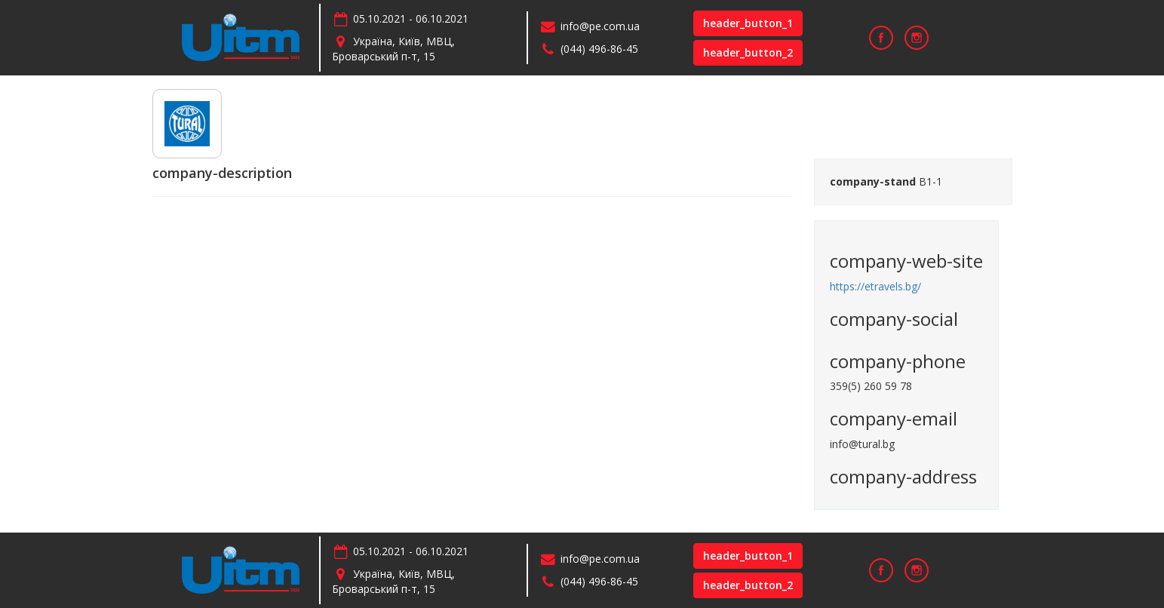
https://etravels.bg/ (875, 286)
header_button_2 (748, 52)
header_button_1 (748, 23)
